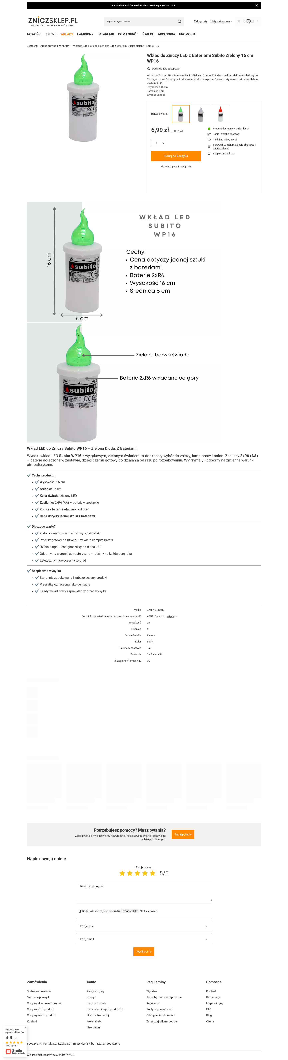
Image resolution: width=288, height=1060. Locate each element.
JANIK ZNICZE (155, 609)
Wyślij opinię (143, 951)
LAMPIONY (85, 34)
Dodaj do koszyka (176, 156)
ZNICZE (50, 34)
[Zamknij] (257, 5)
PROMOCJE (187, 34)
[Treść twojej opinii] (144, 891)
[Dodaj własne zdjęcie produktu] (148, 911)
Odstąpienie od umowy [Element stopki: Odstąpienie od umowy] (160, 1015)
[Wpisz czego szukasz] (144, 21)
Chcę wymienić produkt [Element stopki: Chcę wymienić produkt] (41, 1015)
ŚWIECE (148, 34)
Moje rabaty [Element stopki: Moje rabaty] (94, 1021)
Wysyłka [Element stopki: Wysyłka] (151, 991)
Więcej (171, 616)
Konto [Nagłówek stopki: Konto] (91, 982)
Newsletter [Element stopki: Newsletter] (93, 1027)
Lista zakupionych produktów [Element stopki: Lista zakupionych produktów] (105, 1009)
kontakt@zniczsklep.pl (57, 1043)
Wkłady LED (80, 45)
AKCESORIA (166, 34)
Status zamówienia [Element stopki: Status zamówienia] (39, 991)
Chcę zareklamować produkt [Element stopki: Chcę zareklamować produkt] (44, 1003)
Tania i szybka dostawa (226, 133)
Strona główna (48, 45)
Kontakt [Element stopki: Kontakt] (32, 1021)
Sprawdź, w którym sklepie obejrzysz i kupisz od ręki (234, 146)
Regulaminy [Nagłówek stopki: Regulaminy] (156, 982)
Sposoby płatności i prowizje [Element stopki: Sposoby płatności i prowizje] (164, 997)
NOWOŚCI (34, 34)
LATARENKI (105, 34)
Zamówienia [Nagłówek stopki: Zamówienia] (37, 982)
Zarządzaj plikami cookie (161, 1021)
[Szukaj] (179, 21)
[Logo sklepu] (53, 21)
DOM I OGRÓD (128, 34)
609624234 (34, 1043)
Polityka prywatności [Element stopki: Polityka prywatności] (159, 1009)
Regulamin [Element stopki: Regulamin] (153, 1003)
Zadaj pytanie (183, 834)
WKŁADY (66, 34)
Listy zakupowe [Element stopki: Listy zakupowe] (96, 1003)
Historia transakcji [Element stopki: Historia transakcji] (98, 1015)
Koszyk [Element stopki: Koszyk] (91, 997)
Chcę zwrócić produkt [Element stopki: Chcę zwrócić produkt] (40, 1009)
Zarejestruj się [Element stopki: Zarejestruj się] (95, 991)
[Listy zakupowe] (221, 21)
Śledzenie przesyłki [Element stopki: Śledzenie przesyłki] (38, 997)
